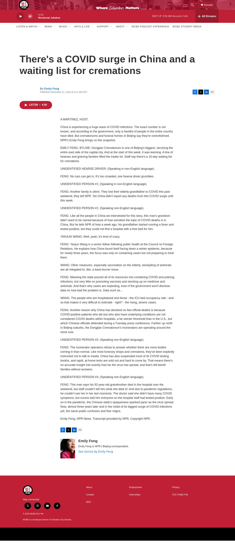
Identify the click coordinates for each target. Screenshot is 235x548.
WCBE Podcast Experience (150, 34)
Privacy (176, 494)
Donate (210, 8)
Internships (134, 502)
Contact (90, 502)
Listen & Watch (27, 34)
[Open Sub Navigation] (40, 34)
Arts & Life (82, 34)
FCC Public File (180, 502)
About (120, 34)
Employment (135, 494)
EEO (88, 509)
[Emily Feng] (67, 456)
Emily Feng (51, 96)
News (48, 34)
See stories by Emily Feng (95, 459)
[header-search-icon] (194, 8)
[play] (20, 24)
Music (63, 34)
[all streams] (207, 23)
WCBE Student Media (187, 34)
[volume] (30, 23)
